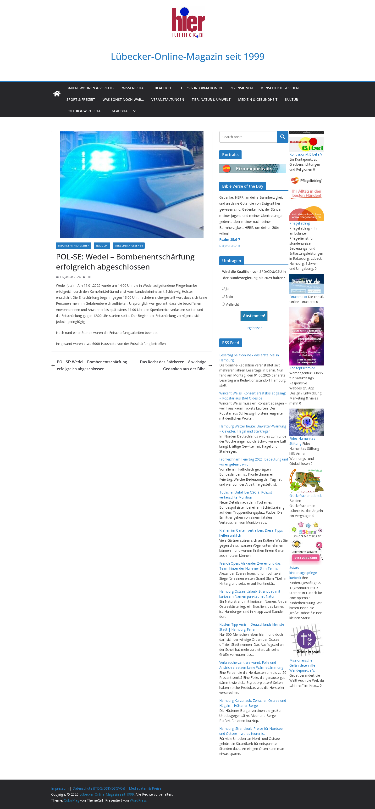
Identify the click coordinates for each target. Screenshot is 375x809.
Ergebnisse (254, 328)
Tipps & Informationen (201, 88)
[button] (133, 111)
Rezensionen (241, 88)
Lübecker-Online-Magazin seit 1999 (187, 56)
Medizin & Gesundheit (257, 99)
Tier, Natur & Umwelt (211, 99)
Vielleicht (232, 304)
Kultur (291, 99)
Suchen (282, 137)
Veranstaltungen (167, 99)
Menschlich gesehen (279, 88)
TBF (88, 277)
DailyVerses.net (229, 246)
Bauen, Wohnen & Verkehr (90, 88)
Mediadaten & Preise (145, 788)
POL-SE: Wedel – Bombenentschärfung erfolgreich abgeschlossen (89, 365)
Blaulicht (164, 88)
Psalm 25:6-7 (229, 239)
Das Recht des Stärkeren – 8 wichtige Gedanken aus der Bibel (176, 365)
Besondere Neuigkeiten (73, 245)
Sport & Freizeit (80, 99)
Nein (229, 296)
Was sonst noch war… (123, 99)
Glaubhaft (121, 111)
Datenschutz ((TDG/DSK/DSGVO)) (98, 788)
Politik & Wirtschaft (85, 111)
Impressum (60, 788)
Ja (227, 288)
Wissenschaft (134, 88)
